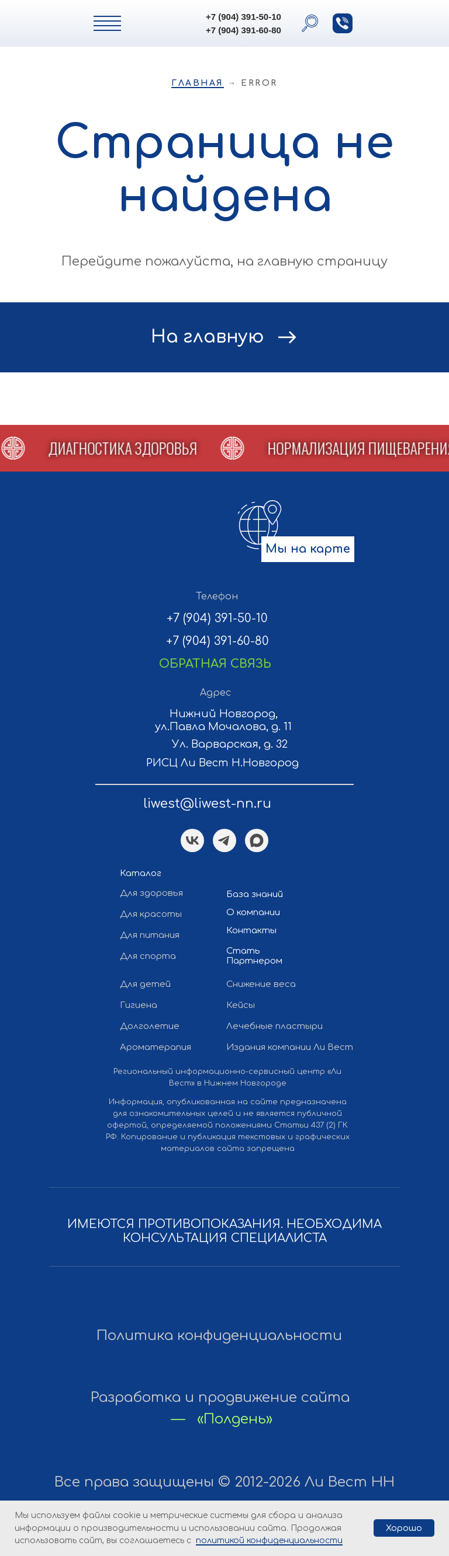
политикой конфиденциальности (269, 1540)
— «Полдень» (221, 1419)
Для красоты (151, 914)
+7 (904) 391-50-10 (243, 17)
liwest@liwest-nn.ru (207, 804)
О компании (253, 912)
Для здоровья (151, 893)
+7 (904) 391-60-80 (243, 30)
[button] (343, 23)
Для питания (149, 935)
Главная (197, 83)
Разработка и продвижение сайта (220, 1397)
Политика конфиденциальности (219, 1336)
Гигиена (138, 1005)
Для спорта (148, 956)
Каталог (140, 873)
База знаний (254, 894)
